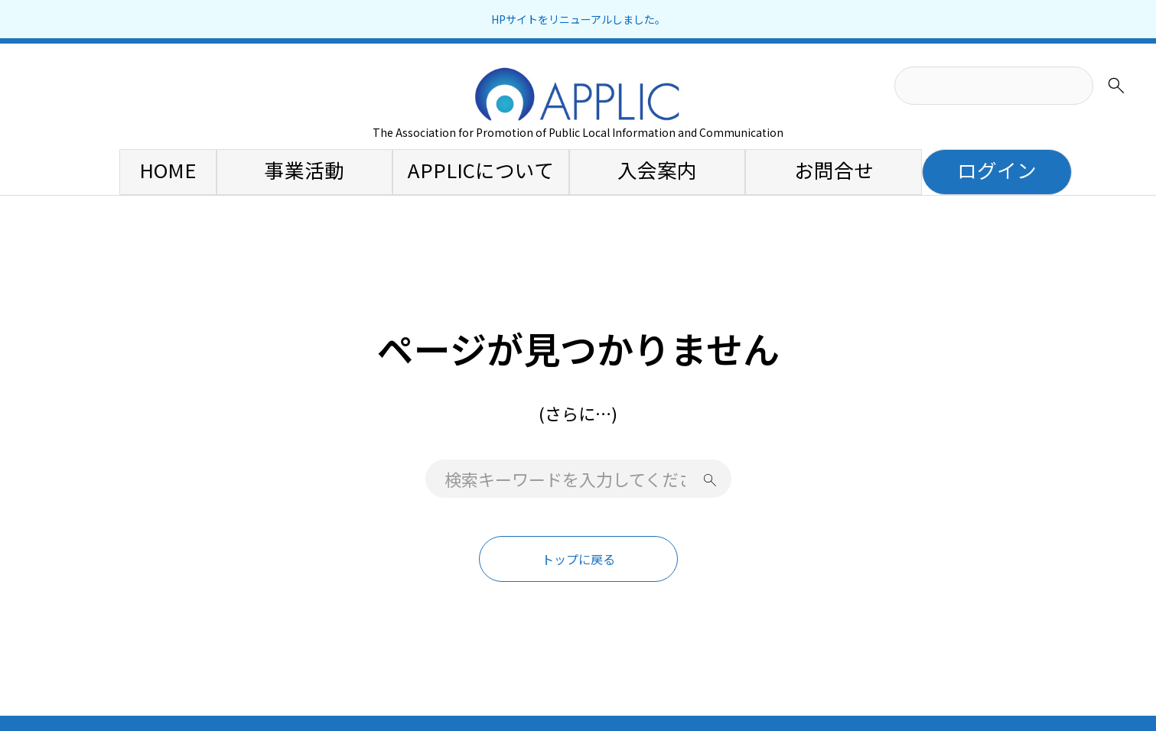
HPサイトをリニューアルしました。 (578, 19)
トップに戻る (578, 559)
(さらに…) (578, 413)
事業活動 (304, 169)
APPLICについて (481, 169)
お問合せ (834, 169)
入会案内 (657, 169)
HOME (167, 169)
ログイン (997, 169)
